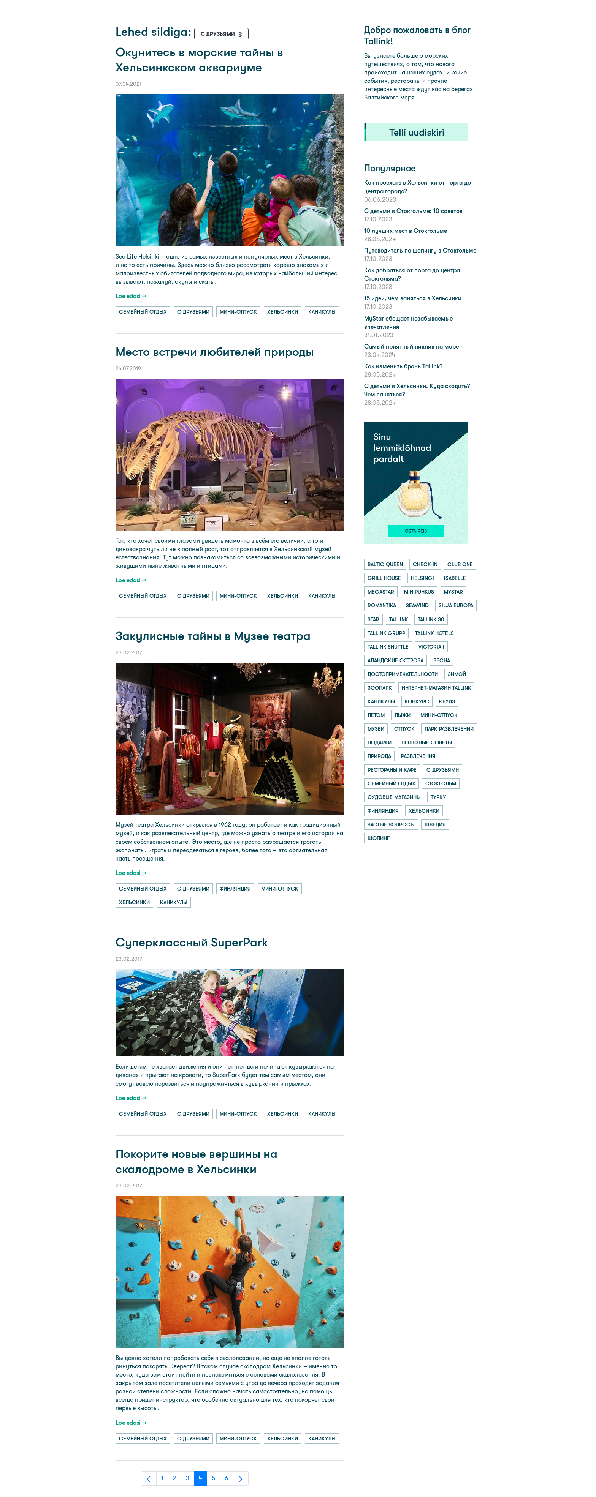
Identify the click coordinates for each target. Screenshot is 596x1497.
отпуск (404, 729)
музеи (376, 729)
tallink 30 (431, 619)
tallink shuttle (388, 647)
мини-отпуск (238, 312)
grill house (384, 578)
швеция (435, 824)
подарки (380, 742)
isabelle (455, 578)
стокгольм (440, 783)
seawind (417, 605)
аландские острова (395, 660)
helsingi (422, 578)
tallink (398, 619)
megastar (381, 592)
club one (460, 564)
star (373, 619)
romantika (382, 605)
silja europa (456, 605)
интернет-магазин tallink (436, 688)
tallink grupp (386, 633)
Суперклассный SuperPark (192, 942)
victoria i (431, 647)
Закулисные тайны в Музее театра (213, 636)
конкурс (417, 701)
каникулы (322, 312)
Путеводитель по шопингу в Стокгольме (420, 250)
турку (438, 797)
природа (379, 756)
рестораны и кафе (392, 770)
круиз (447, 701)
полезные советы (426, 742)
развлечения (418, 756)
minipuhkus (419, 592)
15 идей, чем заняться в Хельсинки (412, 298)
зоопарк (380, 688)
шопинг (379, 838)
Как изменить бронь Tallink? (403, 366)
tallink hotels (434, 633)
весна (441, 660)
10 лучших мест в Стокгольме (405, 230)
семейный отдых (143, 312)
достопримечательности (403, 674)
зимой (457, 674)
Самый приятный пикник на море (411, 346)
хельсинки (282, 312)
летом (376, 715)
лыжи (403, 715)
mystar (453, 592)
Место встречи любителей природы (215, 352)
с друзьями (193, 312)
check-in (425, 564)
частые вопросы (391, 824)
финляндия (235, 889)
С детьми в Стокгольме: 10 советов (413, 211)
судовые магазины (394, 797)
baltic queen (385, 564)
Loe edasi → (131, 296)
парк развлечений (449, 729)
